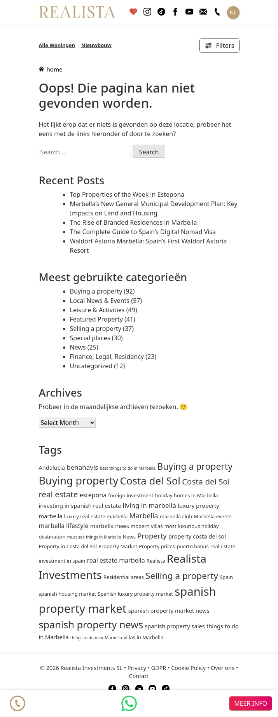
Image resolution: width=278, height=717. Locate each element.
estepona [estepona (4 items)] (93, 495)
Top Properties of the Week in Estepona (127, 194)
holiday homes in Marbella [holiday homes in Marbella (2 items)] (186, 495)
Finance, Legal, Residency (107, 356)
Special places (90, 338)
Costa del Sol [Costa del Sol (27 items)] (150, 481)
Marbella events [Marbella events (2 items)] (212, 516)
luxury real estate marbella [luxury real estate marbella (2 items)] (96, 516)
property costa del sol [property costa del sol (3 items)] (197, 536)
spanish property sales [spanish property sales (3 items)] (175, 626)
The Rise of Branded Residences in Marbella (133, 222)
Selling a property (95, 328)
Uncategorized (91, 366)
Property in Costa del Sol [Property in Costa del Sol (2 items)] (68, 546)
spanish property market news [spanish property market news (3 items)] (169, 610)
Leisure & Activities (97, 310)
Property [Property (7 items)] (152, 535)
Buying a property (96, 291)
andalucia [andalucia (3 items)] (52, 467)
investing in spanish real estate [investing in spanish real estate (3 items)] (80, 505)
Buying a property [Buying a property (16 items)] (195, 466)
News (78, 347)
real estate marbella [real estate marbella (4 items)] (116, 560)
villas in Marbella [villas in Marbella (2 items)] (143, 637)
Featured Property (96, 319)
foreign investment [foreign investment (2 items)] (130, 495)
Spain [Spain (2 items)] (226, 577)
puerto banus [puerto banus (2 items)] (192, 546)
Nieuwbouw (96, 45)
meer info (250, 703)
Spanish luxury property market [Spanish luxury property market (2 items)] (135, 593)
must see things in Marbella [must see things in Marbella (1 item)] (94, 537)
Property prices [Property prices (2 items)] (157, 546)
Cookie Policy (188, 668)
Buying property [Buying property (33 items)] (79, 480)
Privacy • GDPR (147, 668)
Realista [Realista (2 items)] (156, 560)
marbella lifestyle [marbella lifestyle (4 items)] (64, 525)
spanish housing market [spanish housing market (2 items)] (67, 593)
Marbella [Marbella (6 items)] (143, 515)
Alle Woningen (57, 45)
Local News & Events (100, 300)
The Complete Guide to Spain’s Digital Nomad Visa (143, 231)
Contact (139, 676)
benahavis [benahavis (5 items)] (82, 467)
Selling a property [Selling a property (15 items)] (181, 576)
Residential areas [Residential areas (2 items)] (123, 577)
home (51, 69)
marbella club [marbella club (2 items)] (176, 516)
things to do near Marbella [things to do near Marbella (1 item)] (96, 637)
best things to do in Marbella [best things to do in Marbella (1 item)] (128, 468)
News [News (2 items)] (128, 536)
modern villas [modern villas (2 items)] (147, 526)
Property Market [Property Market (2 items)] (117, 546)
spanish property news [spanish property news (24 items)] (91, 624)
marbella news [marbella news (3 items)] (109, 526)
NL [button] (233, 12)
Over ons (222, 668)
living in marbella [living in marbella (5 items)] (149, 505)
